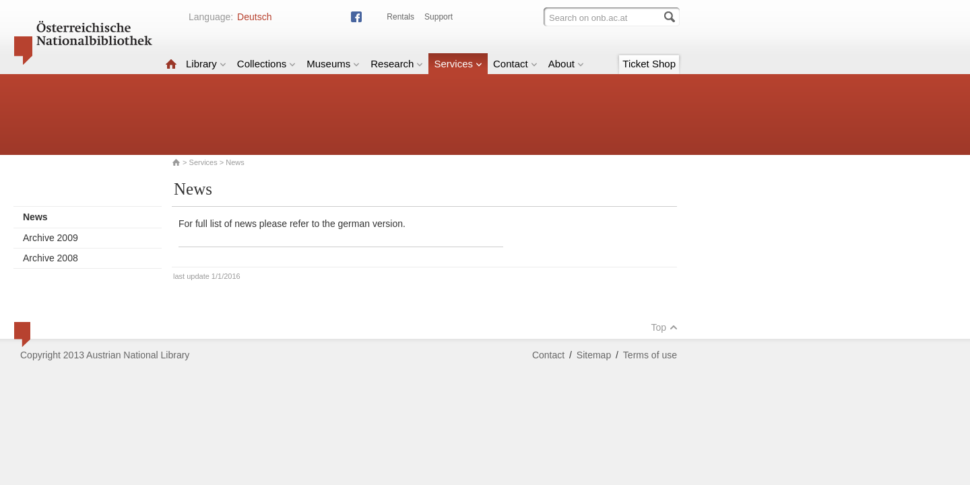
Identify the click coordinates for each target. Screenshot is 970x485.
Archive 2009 (50, 237)
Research (396, 63)
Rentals (400, 17)
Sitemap (594, 355)
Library (206, 63)
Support (438, 17)
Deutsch (254, 16)
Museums (333, 63)
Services (458, 63)
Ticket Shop (649, 63)
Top (664, 327)
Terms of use (650, 355)
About (566, 63)
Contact (515, 63)
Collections (266, 63)
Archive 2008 (50, 258)
